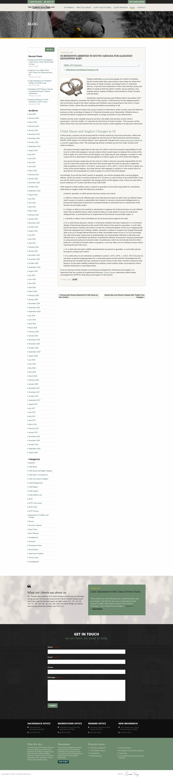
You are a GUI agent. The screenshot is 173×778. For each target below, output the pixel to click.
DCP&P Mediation (96, 756)
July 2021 (32, 235)
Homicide (32, 542)
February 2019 (34, 332)
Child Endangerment (36, 483)
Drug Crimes (33, 529)
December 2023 (34, 134)
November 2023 (34, 138)
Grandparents (33, 537)
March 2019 (33, 328)
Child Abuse (33, 467)
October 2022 (33, 187)
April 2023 (32, 167)
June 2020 (32, 279)
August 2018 (33, 356)
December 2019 (34, 304)
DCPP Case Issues (35, 503)
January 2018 (33, 384)
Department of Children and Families (38, 516)
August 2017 (33, 404)
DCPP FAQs (33, 507)
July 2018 (32, 360)
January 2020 (33, 300)
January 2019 (33, 336)
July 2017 (32, 408)
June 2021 (32, 239)
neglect (94, 109)
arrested (106, 79)
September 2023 (34, 146)
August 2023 (33, 150)
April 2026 (32, 114)
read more (130, 606)
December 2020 (34, 255)
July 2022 (32, 199)
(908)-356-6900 (35, 2)
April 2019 (32, 324)
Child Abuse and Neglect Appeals (40, 471)
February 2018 (34, 380)
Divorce (31, 521)
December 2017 (34, 388)
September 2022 (34, 191)
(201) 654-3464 (95, 732)
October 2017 (33, 396)
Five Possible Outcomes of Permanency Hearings (131, 757)
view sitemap (63, 762)
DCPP (75, 280)
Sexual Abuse (33, 550)
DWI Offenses (34, 533)
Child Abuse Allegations (98, 748)
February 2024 (34, 126)
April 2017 (32, 420)
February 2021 (34, 247)
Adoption (32, 463)
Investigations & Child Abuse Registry (131, 750)
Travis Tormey (110, 272)
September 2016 (34, 449)
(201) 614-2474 (125, 732)
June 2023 (32, 159)
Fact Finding (123, 753)
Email (54, 657)
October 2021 (33, 227)
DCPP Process (34, 511)
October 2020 (33, 263)
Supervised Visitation (36, 554)
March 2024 (33, 122)
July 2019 (32, 316)
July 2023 (32, 154)
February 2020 (34, 295)
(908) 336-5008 (65, 732)
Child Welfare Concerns (98, 750)
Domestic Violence (35, 525)
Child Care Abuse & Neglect (38, 479)
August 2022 (33, 195)
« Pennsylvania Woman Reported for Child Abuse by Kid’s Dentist (78, 296)
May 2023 (32, 162)
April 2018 (32, 372)
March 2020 (33, 291)
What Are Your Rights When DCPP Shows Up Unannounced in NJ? (40, 72)
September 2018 (34, 352)
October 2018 (33, 348)
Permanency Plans (35, 545)
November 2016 (34, 440)
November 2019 (34, 308)
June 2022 (32, 203)
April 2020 (32, 287)
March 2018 (33, 376)
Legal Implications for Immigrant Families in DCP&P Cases (40, 82)
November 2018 (34, 344)
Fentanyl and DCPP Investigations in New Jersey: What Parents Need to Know (41, 62)
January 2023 (33, 179)
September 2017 (34, 400)
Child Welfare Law (35, 495)
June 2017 (32, 412)
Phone (50, 667)
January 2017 (33, 432)
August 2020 (33, 271)
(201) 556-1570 (34, 732)
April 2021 (32, 243)
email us (48, 2)
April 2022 (32, 207)
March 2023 (33, 171)
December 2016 (34, 436)
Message (55, 677)
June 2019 (32, 320)
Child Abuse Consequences (38, 475)
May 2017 (32, 416)
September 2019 (34, 312)
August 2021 (33, 231)
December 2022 (34, 183)
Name (54, 647)
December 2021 (34, 223)
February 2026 (34, 118)
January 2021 (33, 251)
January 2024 (33, 130)
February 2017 (34, 428)
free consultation (136, 2)
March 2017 (33, 424)
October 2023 (33, 142)
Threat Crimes (34, 558)
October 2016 (33, 445)
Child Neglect (33, 487)
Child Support (33, 491)
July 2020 (32, 275)
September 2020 (34, 267)
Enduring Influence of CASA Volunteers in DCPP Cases (38, 101)
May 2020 (32, 283)
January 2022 (33, 219)
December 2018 (34, 340)
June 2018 (32, 364)
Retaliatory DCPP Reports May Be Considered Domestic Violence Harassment (41, 91)
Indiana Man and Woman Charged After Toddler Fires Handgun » (124, 296)
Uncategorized (34, 562)
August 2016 (33, 453)
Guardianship (94, 753)
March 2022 (33, 211)
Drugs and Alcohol (125, 748)
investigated (69, 138)
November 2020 (34, 259)
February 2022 (34, 215)
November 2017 (34, 392)
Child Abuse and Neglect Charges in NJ (82, 70)
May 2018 (32, 368)
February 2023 (34, 175)
